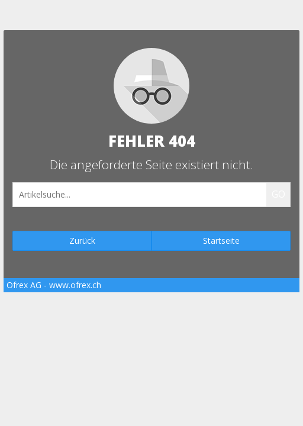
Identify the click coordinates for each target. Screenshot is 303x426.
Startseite (221, 240)
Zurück (82, 240)
